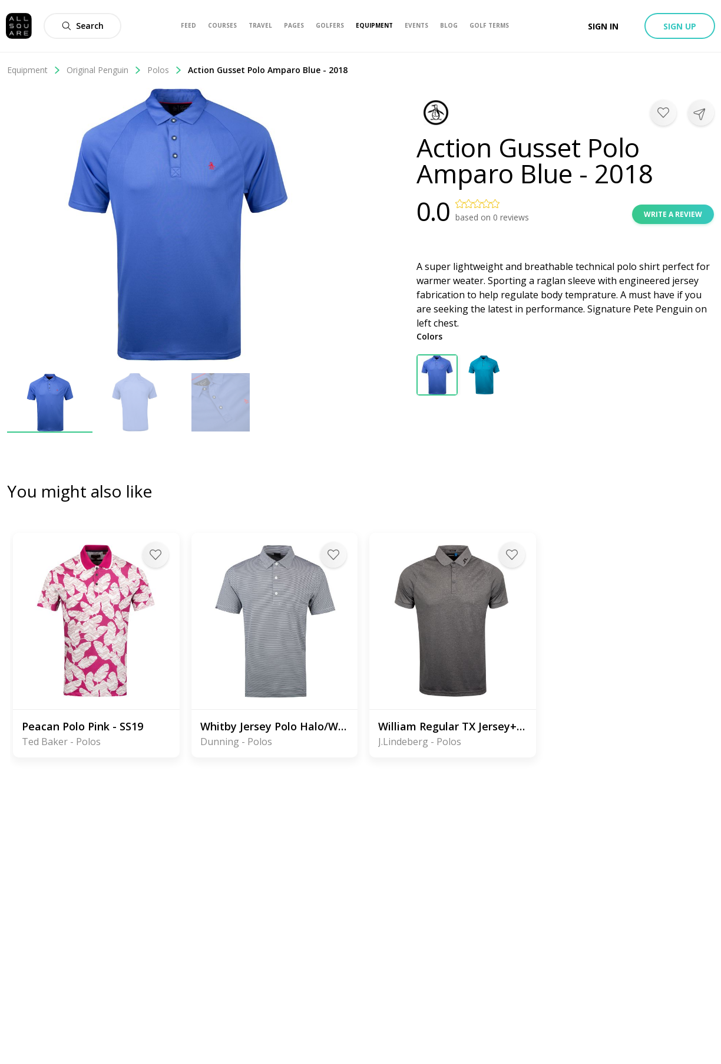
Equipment (34, 69)
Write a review (673, 214)
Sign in (603, 26)
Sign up (679, 26)
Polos (164, 69)
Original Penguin (104, 69)
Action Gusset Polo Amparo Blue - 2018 (268, 69)
